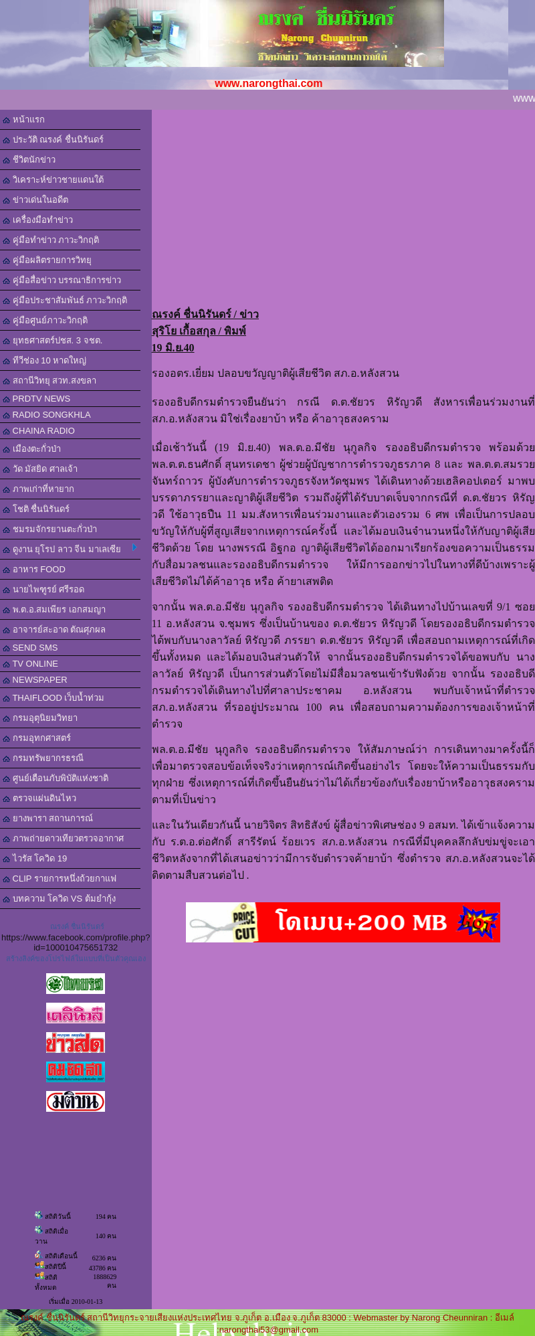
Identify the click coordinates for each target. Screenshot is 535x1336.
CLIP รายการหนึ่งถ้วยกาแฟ (59, 878)
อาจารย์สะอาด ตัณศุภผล (54, 629)
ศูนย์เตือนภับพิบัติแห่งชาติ (55, 778)
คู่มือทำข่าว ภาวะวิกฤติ (51, 240)
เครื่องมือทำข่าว (38, 220)
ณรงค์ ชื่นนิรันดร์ (77, 926)
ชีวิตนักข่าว (29, 160)
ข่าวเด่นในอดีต (35, 200)
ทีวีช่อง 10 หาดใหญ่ (44, 360)
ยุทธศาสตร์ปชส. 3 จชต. (52, 340)
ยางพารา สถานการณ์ (48, 818)
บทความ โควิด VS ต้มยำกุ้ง (59, 899)
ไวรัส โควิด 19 (35, 858)
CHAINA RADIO (39, 431)
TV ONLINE (30, 664)
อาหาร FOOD (34, 569)
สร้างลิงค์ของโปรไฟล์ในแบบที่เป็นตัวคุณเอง (76, 958)
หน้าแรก (24, 119)
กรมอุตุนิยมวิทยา (40, 718)
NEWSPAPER (35, 680)
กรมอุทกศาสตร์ (37, 738)
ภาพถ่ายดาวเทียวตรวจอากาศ (63, 838)
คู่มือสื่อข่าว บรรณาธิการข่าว (62, 280)
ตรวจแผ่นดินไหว (39, 798)
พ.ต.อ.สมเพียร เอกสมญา (54, 609)
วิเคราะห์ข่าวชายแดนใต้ (53, 180)
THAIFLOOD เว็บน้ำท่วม (53, 698)
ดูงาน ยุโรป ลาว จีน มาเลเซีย (70, 549)
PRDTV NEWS (36, 399)
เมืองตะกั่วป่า (32, 449)
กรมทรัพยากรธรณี (43, 758)
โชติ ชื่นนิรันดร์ (36, 509)
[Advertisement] (343, 203)
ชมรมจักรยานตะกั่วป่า (50, 529)
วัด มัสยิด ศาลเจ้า (40, 469)
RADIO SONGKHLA (47, 415)
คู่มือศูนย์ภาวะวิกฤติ (45, 320)
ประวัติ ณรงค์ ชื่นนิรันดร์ (53, 140)
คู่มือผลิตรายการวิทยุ (47, 260)
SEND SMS (30, 648)
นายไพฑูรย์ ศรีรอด (43, 589)
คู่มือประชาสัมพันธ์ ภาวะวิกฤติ (65, 300)
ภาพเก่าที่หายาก (38, 489)
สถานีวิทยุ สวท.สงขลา (49, 380)
